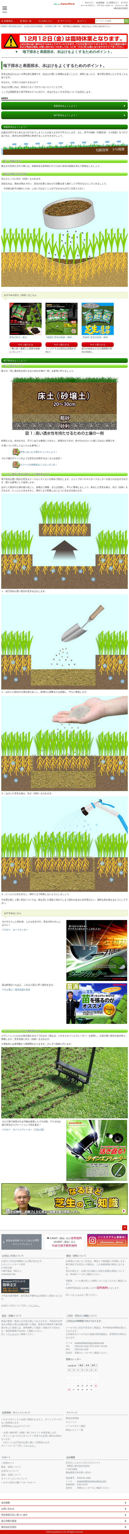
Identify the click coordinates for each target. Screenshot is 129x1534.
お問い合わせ (7, 1508)
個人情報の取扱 (9, 1521)
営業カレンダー (82, 1352)
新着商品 (7, 21)
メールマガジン (88, 5)
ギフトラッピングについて (14, 1478)
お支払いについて (10, 1471)
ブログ (125, 3)
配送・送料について (76, 1255)
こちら (78, 1295)
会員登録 (100, 3)
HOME (3, 26)
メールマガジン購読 (75, 1426)
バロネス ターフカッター (15, 929)
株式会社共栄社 (121, 8)
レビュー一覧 (122, 5)
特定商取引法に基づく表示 (14, 1515)
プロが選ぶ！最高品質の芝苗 (16, 989)
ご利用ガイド (113, 3)
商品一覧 (25, 21)
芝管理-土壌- (51, 26)
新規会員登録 (72, 1418)
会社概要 (70, 1457)
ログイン (90, 3)
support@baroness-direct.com (89, 1343)
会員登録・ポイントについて (16, 1412)
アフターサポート (105, 5)
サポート (6, 1457)
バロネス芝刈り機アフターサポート (18, 1482)
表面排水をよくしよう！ (66, 106)
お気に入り (45, 21)
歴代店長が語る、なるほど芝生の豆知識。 (26, 26)
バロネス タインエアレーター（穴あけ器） (23, 1129)
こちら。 (36, 1305)
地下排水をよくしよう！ (66, 115)
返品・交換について (12, 1315)
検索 (126, 21)
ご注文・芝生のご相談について (81, 1315)
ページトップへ (124, 1227)
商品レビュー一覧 (74, 1430)
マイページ (64, 21)
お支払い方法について (13, 1255)
